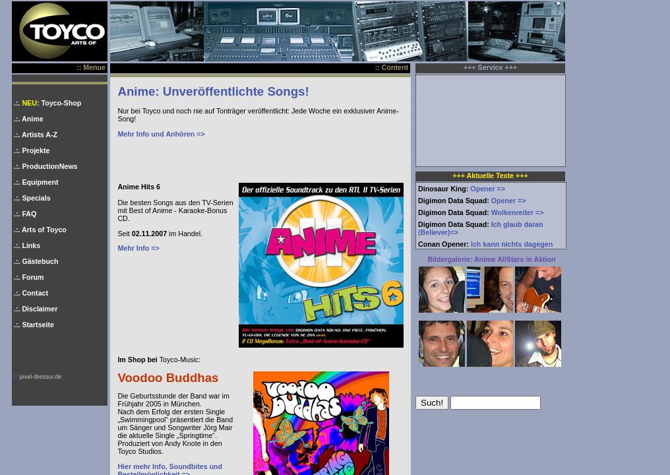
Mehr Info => (138, 248)
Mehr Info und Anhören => (160, 134)
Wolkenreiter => (517, 212)
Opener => (487, 189)
